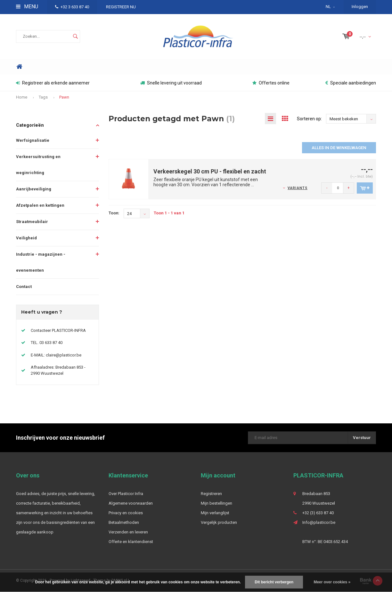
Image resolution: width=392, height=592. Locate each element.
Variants (297, 188)
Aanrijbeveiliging (33, 189)
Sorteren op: (309, 118)
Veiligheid (26, 238)
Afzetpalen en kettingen (40, 205)
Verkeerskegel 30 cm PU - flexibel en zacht (209, 171)
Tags (43, 97)
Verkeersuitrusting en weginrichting (38, 164)
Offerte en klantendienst (131, 541)
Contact (24, 286)
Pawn (64, 97)
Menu (27, 7)
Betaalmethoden (124, 522)
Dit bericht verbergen (274, 582)
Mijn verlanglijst (215, 512)
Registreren (211, 493)
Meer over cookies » (332, 582)
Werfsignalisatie (32, 140)
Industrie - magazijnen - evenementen (40, 262)
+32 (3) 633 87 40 (318, 512)
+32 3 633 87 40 (72, 6)
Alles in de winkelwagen (339, 147)
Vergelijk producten (219, 522)
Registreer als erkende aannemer (53, 82)
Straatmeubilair (32, 221)
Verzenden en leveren (128, 532)
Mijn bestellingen (216, 503)
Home (19, 67)
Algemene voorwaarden (131, 503)
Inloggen (360, 6)
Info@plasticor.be (318, 522)
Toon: (114, 213)
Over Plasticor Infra (126, 493)
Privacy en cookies (126, 512)
